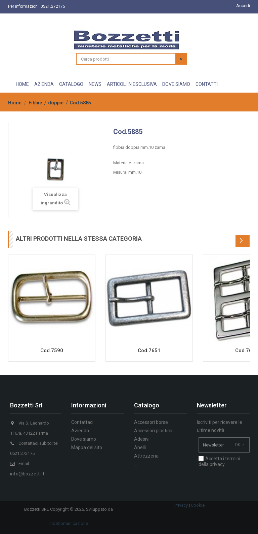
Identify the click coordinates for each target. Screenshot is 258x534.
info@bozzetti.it (27, 473)
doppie (55, 102)
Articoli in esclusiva (132, 84)
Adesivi (141, 439)
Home (22, 84)
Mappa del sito (86, 447)
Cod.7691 (246, 350)
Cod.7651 (149, 350)
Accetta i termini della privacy (219, 461)
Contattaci (82, 422)
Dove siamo (176, 84)
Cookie (198, 505)
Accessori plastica (153, 430)
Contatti (207, 84)
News (95, 84)
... (135, 464)
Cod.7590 (51, 350)
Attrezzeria (146, 456)
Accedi (243, 5)
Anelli (140, 447)
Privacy (181, 505)
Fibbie (35, 102)
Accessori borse (151, 422)
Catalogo (71, 84)
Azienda (44, 84)
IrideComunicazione (68, 523)
